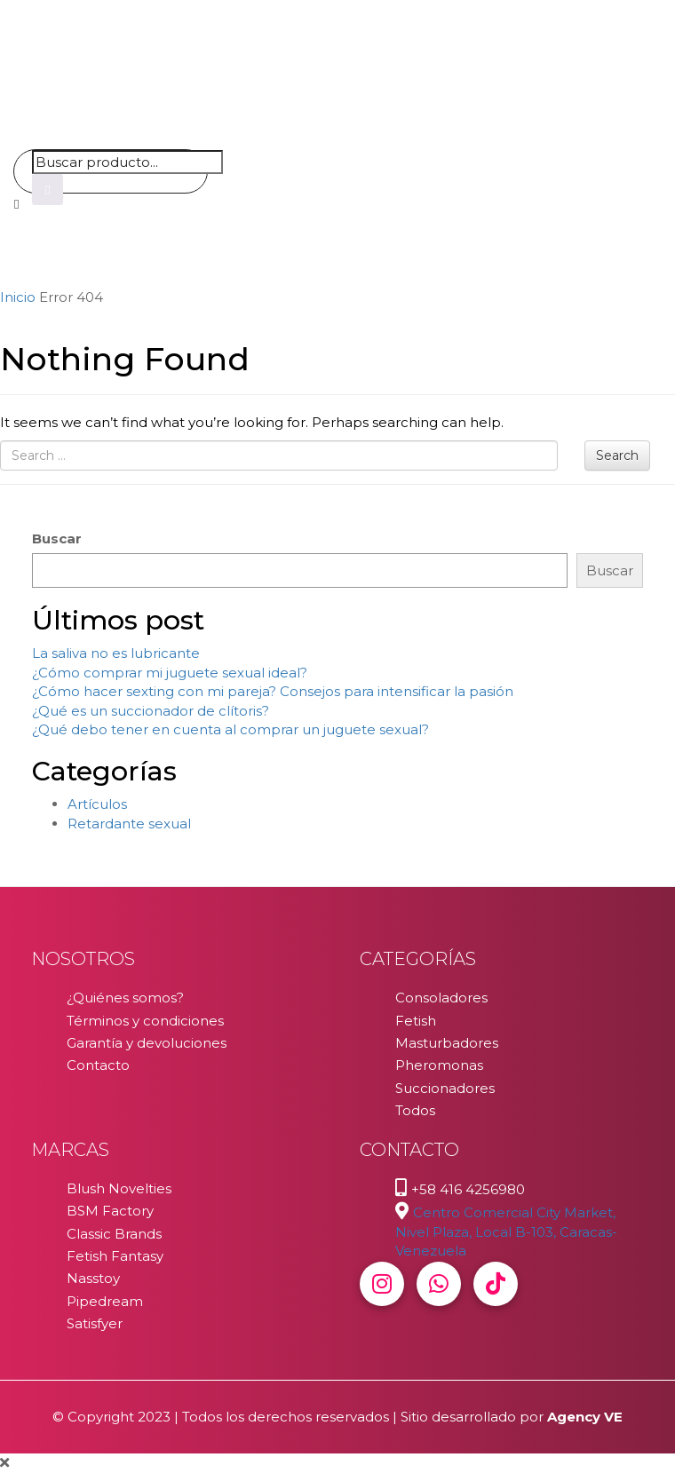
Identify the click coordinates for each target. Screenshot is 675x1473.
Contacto (98, 1065)
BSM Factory (110, 1210)
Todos (415, 1110)
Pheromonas (439, 1065)
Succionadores (445, 1088)
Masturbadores (446, 1042)
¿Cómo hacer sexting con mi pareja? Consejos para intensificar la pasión (272, 691)
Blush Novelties (119, 1188)
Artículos (97, 804)
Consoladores (441, 997)
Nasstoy (93, 1278)
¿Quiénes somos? (125, 997)
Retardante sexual (129, 823)
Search (617, 455)
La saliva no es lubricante (116, 653)
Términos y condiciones (145, 1020)
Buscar (57, 538)
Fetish (415, 1020)
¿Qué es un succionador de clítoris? (150, 710)
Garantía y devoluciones (146, 1042)
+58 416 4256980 (468, 1189)
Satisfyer (95, 1323)
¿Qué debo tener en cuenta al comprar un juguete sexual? (230, 729)
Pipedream (105, 1301)
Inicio (18, 297)
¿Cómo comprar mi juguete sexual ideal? (169, 672)
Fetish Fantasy (115, 1255)
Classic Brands (114, 1233)
